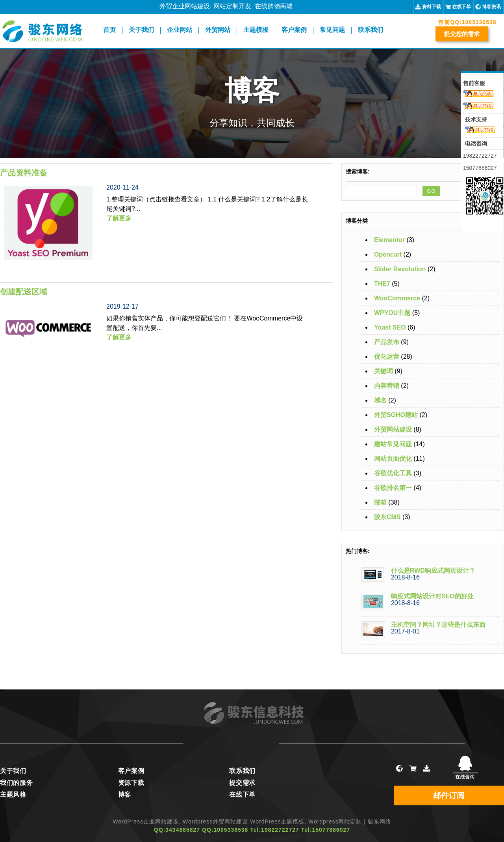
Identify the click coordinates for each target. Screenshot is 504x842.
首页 (109, 30)
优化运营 (386, 356)
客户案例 (294, 30)
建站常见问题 (393, 444)
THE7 (382, 283)
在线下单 (461, 6)
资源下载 (131, 782)
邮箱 (380, 502)
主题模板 (256, 30)
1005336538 (479, 22)
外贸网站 (217, 30)
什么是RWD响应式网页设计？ (433, 570)
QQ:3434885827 (177, 830)
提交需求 (242, 782)
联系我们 (370, 30)
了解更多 (119, 218)
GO (431, 191)
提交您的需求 (462, 33)
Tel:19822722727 (274, 830)
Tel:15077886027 (325, 830)
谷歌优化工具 (393, 473)
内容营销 (386, 385)
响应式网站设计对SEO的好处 (432, 596)
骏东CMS (387, 517)
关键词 (383, 371)
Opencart (388, 254)
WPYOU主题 (392, 312)
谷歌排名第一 (393, 487)
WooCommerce (397, 298)
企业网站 (179, 30)
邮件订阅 (449, 795)
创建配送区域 (23, 291)
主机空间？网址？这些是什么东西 (438, 624)
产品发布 (386, 342)
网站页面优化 (393, 458)
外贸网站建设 (393, 429)
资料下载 (431, 6)
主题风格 (13, 794)
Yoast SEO (390, 327)
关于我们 (141, 30)
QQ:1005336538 (225, 830)
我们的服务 (16, 782)
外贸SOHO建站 (396, 415)
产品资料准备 (23, 172)
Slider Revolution (400, 269)
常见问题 (332, 30)
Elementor (389, 240)
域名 (380, 400)
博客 (124, 794)
